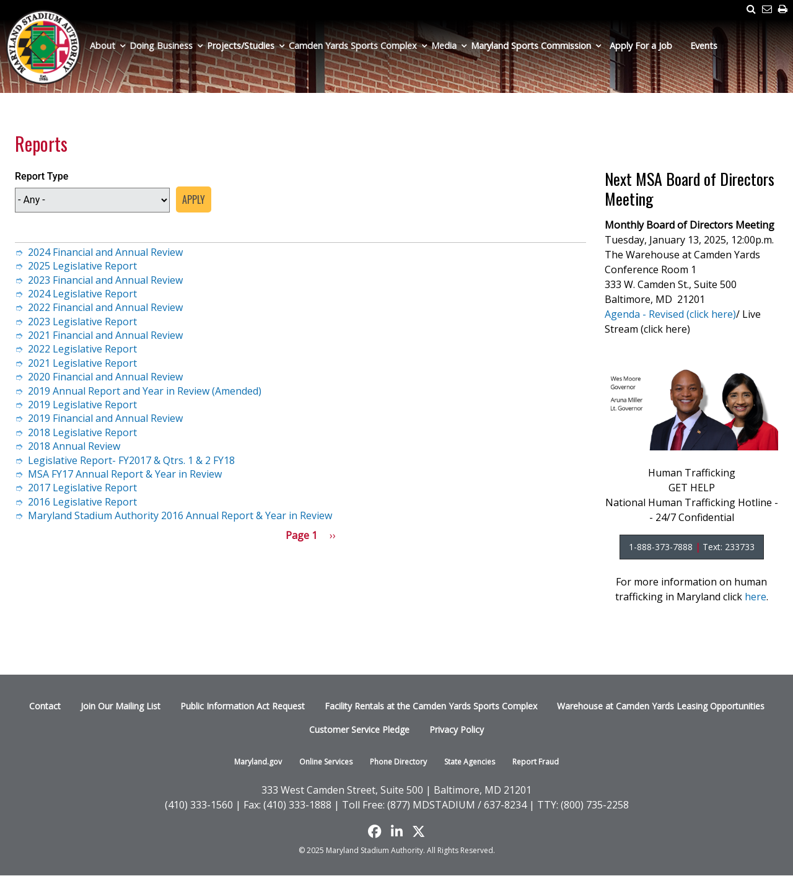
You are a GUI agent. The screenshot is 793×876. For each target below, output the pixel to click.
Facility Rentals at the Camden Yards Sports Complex (431, 706)
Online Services (326, 761)
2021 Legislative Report (82, 363)
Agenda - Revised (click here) (670, 314)
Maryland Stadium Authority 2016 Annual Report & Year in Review (180, 515)
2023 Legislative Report (82, 321)
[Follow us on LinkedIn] (397, 831)
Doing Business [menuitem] (161, 45)
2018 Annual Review (74, 446)
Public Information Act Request (242, 706)
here (755, 596)
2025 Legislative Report (82, 266)
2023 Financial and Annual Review (105, 280)
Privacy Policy (456, 729)
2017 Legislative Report (82, 487)
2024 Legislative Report (82, 293)
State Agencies (469, 761)
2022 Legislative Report (82, 349)
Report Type (41, 176)
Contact (45, 706)
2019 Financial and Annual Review (105, 418)
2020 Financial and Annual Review (105, 376)
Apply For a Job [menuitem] (641, 45)
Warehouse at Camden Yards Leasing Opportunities (661, 706)
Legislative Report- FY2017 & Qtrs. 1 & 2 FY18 (131, 460)
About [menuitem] (102, 45)
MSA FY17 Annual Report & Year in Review (125, 474)
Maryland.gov (258, 761)
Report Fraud (535, 761)
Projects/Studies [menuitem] (240, 45)
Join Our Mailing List (120, 706)
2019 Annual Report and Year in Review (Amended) (144, 391)
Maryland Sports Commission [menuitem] (531, 45)
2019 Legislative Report (82, 404)
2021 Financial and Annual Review (105, 335)
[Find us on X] (418, 831)
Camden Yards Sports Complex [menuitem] (353, 45)
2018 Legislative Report (82, 432)
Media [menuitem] (444, 45)
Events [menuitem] (703, 45)
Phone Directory (398, 761)
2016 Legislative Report (82, 502)
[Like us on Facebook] (374, 831)
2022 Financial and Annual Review (105, 307)
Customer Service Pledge (359, 729)
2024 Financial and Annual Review (105, 252)
